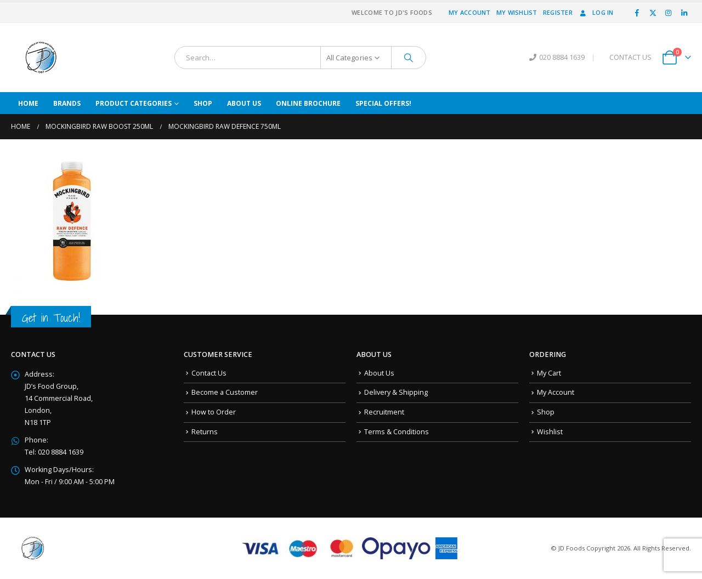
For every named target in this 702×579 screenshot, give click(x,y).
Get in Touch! (51, 318)
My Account (470, 12)
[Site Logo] (41, 57)
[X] (653, 12)
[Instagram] (668, 12)
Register (558, 12)
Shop (203, 103)
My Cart (549, 373)
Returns (204, 431)
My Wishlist (516, 12)
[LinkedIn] (684, 12)
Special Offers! (383, 103)
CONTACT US (630, 57)
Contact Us (209, 373)
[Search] (409, 58)
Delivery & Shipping (396, 392)
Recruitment (384, 412)
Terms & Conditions (396, 431)
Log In (596, 12)
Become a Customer (224, 392)
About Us (244, 103)
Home (28, 103)
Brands (67, 103)
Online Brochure (308, 103)
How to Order (213, 412)
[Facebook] (637, 12)
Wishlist (550, 431)
